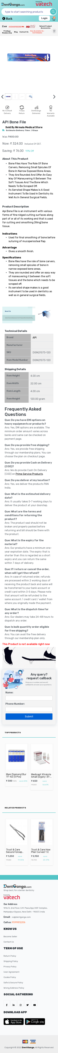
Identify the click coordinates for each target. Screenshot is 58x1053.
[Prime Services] (16, 26)
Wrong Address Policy (14, 988)
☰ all (4, 26)
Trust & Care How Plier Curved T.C (41, 848)
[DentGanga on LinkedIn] (14, 1003)
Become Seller (10, 936)
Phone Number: (15, 703)
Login (44, 18)
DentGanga (28, 1047)
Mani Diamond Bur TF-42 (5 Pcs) (16, 772)
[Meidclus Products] (30, 26)
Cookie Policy (10, 977)
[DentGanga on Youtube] (34, 1003)
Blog (16, 32)
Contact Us (23, 32)
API (35, 337)
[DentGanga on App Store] (14, 1021)
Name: (9, 692)
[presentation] (2, 97)
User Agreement (11, 972)
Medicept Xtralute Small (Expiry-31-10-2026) (41, 773)
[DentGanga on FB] (7, 1003)
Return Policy (10, 956)
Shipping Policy (11, 961)
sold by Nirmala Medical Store (24, 127)
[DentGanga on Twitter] (27, 1003)
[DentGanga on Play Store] (35, 1021)
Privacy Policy (10, 966)
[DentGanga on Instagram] (20, 1003)
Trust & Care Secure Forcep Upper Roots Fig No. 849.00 (15, 849)
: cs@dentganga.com (21, 917)
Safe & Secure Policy (13, 982)
